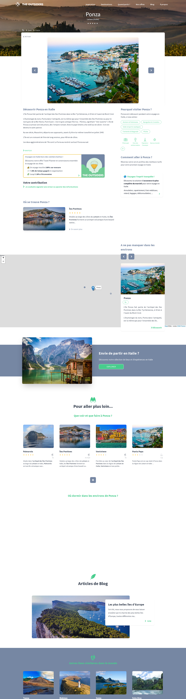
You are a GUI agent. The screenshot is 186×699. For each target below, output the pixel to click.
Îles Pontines (75, 208)
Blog (152, 4)
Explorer (111, 366)
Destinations (106, 4)
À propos (164, 4)
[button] (93, 70)
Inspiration (90, 4)
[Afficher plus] (93, 480)
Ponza (37, 30)
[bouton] (124, 256)
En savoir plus (75, 229)
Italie (30, 30)
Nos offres (140, 4)
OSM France (181, 326)
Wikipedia (27, 150)
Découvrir (157, 327)
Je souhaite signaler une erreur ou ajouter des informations (50, 187)
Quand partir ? (124, 4)
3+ (123, 149)
